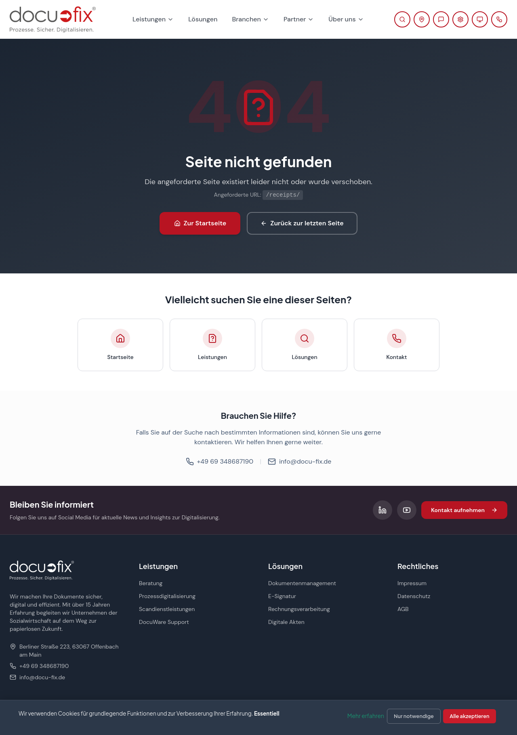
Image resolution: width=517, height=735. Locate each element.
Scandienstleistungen (167, 609)
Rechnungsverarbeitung (299, 609)
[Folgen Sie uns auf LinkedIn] (382, 510)
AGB (403, 609)
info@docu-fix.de (299, 461)
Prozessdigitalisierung (167, 596)
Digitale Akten (286, 622)
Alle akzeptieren (469, 716)
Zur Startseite (200, 223)
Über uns (346, 19)
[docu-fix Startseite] (53, 19)
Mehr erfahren (365, 715)
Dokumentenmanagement (302, 583)
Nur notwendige (414, 716)
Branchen (250, 19)
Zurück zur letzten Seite (302, 223)
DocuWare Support (164, 622)
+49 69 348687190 (220, 461)
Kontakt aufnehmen (464, 510)
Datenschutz (413, 596)
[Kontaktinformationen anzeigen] (422, 19)
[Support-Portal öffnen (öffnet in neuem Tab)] (460, 19)
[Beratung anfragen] (441, 19)
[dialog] (258, 717)
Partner (299, 19)
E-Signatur (282, 596)
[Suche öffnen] (402, 19)
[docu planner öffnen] (499, 19)
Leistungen (153, 19)
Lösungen (202, 19)
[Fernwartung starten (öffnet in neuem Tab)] (480, 19)
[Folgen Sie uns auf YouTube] (406, 510)
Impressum (412, 583)
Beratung (150, 583)
